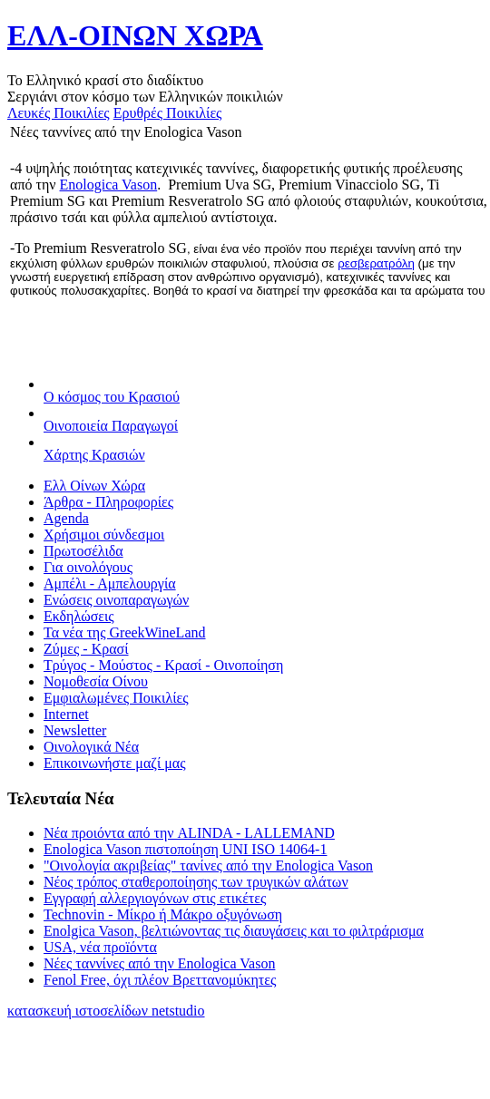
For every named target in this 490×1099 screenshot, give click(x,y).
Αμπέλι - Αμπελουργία (110, 583)
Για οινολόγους (88, 567)
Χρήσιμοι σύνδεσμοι (104, 534)
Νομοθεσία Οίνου (96, 681)
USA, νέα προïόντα (100, 947)
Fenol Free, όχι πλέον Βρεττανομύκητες (160, 979)
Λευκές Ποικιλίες (58, 113)
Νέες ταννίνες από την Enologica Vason (159, 963)
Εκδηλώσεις (79, 616)
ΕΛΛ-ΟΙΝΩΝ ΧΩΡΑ (135, 35)
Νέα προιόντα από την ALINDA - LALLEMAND (189, 833)
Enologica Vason (109, 184)
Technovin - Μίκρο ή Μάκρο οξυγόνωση (163, 914)
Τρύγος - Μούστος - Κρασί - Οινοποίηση (163, 665)
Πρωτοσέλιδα (83, 551)
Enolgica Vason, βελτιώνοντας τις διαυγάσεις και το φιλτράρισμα (234, 931)
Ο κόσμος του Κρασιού (112, 396)
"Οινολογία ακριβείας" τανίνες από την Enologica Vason (208, 865)
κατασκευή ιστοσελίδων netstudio (106, 1010)
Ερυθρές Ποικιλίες (167, 113)
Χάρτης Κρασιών (94, 454)
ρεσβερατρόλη (376, 263)
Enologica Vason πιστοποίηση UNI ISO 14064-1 (185, 849)
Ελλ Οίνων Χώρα (94, 485)
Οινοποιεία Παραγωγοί (111, 425)
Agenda (66, 518)
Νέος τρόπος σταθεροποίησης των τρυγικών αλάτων (196, 882)
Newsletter (75, 730)
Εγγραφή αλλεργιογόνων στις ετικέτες (155, 898)
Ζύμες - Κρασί (86, 648)
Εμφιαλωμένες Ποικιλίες (116, 697)
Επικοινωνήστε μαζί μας (115, 763)
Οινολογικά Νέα (91, 746)
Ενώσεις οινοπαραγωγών (116, 600)
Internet (66, 714)
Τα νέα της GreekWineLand (125, 632)
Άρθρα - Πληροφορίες (108, 502)
